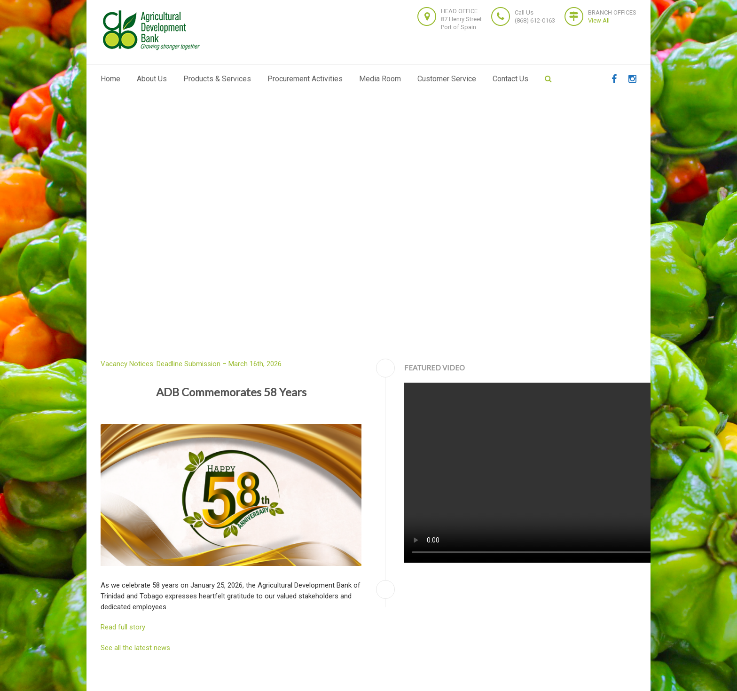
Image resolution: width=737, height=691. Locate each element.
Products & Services (217, 78)
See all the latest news (135, 648)
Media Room (380, 78)
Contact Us (510, 78)
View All (599, 20)
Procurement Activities (305, 78)
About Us (152, 78)
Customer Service (446, 78)
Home (110, 78)
